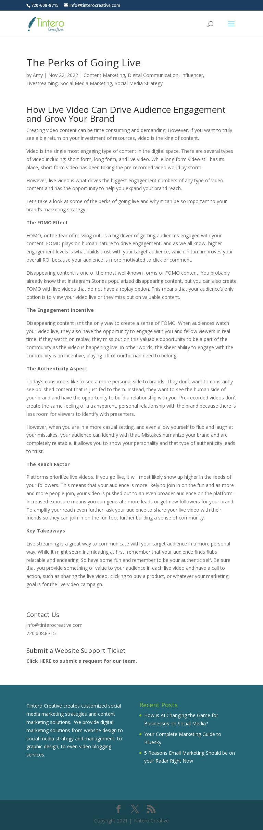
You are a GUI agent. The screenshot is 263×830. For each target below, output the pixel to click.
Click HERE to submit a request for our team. (81, 661)
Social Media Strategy (139, 83)
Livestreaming (42, 83)
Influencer (192, 75)
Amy (38, 75)
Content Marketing (104, 75)
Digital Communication (153, 75)
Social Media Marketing (86, 83)
